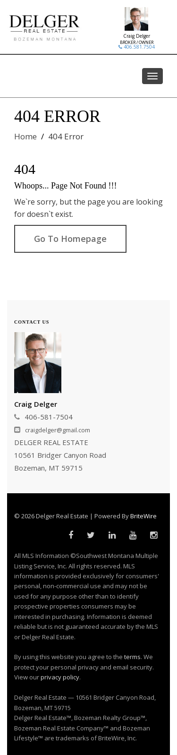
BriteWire (143, 516)
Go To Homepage (70, 238)
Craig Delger (136, 36)
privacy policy (60, 677)
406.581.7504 (136, 46)
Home (25, 136)
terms (132, 656)
